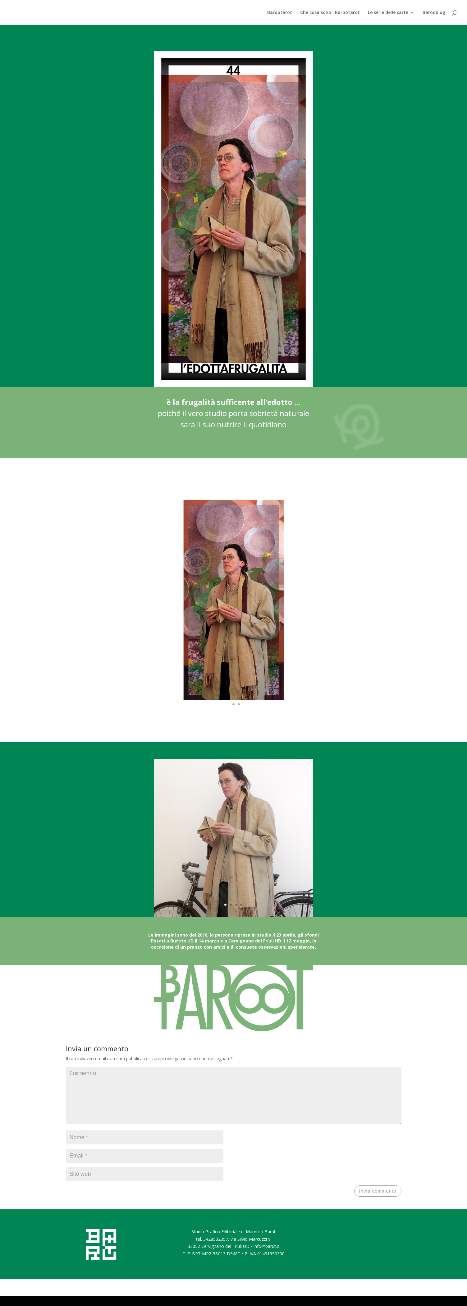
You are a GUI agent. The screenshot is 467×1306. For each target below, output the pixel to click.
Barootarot (279, 12)
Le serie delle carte (388, 12)
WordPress (147, 1297)
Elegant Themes (99, 1297)
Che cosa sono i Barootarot (330, 12)
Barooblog (434, 12)
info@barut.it (266, 1256)
